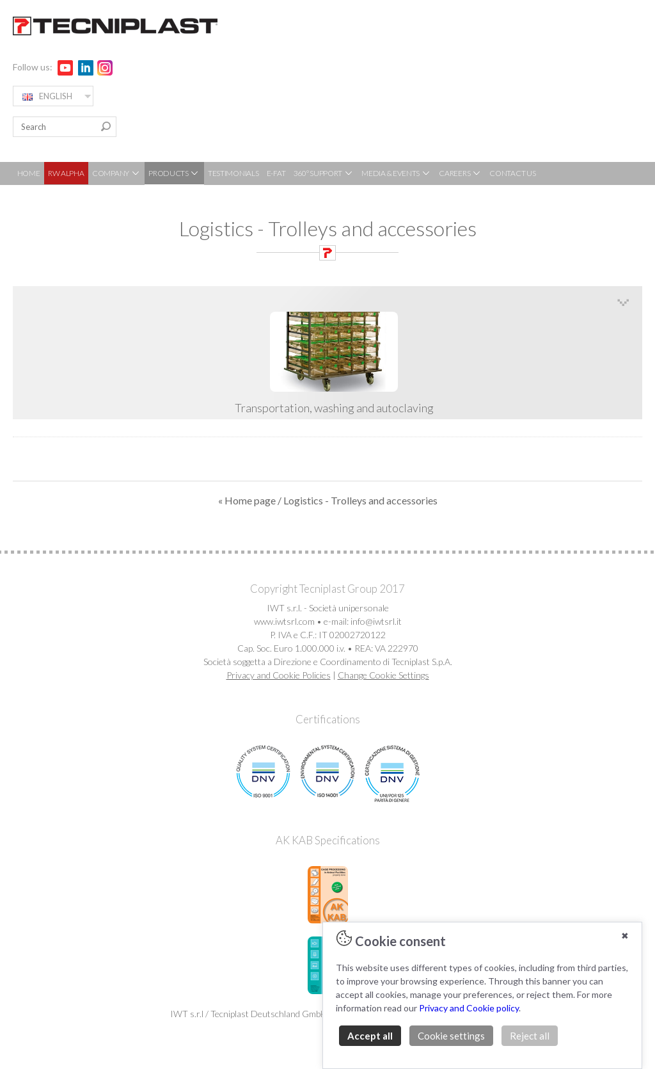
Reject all (529, 1035)
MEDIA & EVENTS (396, 173)
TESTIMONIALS (233, 173)
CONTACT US (512, 173)
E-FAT (276, 173)
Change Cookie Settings (383, 675)
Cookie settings (451, 1035)
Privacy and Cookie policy (469, 1007)
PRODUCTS (174, 173)
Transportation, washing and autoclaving (333, 363)
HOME (28, 173)
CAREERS (460, 173)
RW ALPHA (66, 173)
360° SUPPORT (324, 173)
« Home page (247, 500)
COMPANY (116, 173)
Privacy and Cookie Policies (278, 675)
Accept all (370, 1035)
